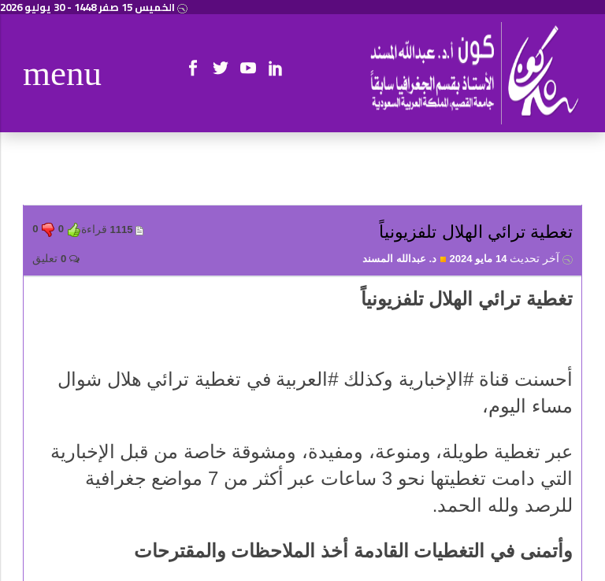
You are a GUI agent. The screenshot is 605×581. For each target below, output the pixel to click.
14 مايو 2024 (510, 259)
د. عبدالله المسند (404, 259)
